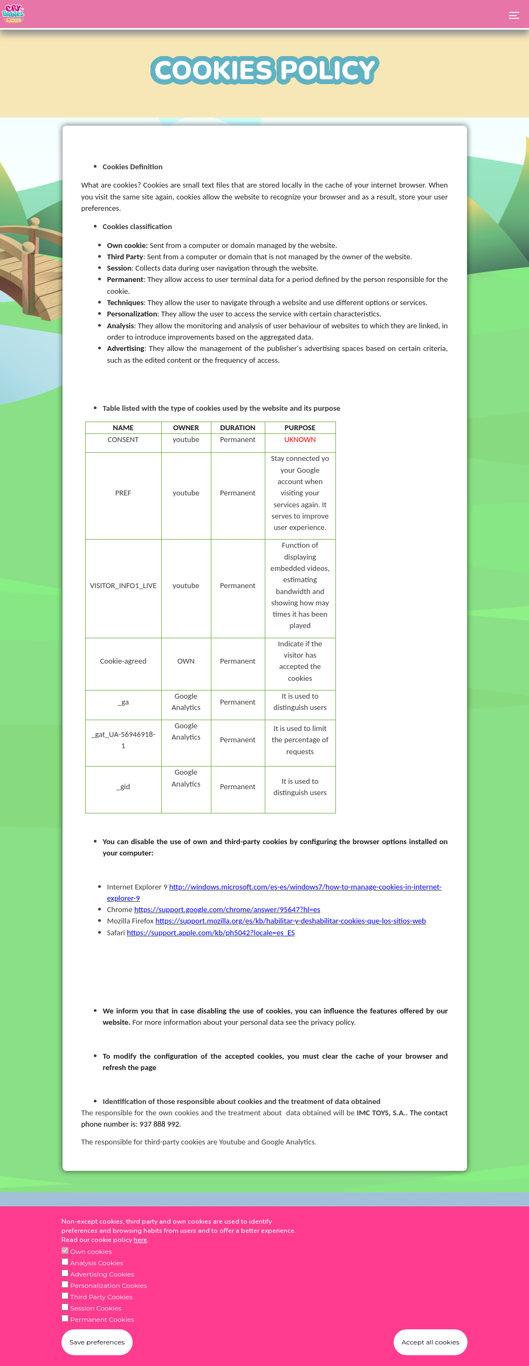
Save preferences (97, 1348)
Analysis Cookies (96, 1269)
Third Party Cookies (101, 1303)
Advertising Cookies (102, 1280)
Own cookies (91, 1257)
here (140, 1245)
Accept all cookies (430, 1348)
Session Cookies (95, 1314)
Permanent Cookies (102, 1325)
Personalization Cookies (108, 1291)
